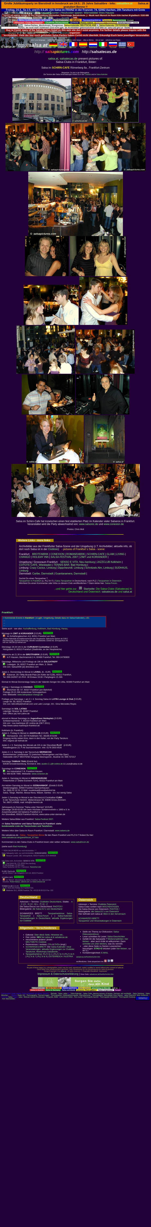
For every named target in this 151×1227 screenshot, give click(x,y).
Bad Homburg (53, 628)
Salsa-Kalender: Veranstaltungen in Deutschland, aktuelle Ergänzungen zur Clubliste (46, 918)
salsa (65, 993)
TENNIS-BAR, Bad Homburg (70, 564)
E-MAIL (104, 953)
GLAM (110, 554)
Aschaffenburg (29, 628)
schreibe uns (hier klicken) (95, 944)
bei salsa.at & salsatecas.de (52, 937)
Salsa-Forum (111, 583)
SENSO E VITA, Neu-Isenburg (77, 562)
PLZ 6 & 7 (31, 956)
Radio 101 (21, 995)
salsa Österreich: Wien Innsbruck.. (136, 995)
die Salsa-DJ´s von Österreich (105, 911)
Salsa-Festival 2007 (44, 819)
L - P (39, 904)
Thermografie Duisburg (127, 997)
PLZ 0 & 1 (47, 954)
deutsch (53, 46)
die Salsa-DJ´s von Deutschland (47, 909)
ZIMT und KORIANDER (93, 557)
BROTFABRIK (40, 554)
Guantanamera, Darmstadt (70, 573)
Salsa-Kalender (102, 74)
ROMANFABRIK (75, 554)
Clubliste (88, 74)
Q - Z (45, 904)
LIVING (120, 554)
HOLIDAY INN (40, 557)
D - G (26, 904)
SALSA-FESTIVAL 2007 (64, 557)
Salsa (60, 993)
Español (83, 46)
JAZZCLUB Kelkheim (109, 562)
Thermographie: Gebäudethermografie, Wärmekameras (71, 995)
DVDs (57, 944)
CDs (50, 944)
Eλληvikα (122, 46)
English (63, 46)
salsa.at (53, 58)
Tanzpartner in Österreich (109, 581)
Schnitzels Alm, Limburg (99, 567)
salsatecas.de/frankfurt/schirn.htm (13, 1)
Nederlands (93, 46)
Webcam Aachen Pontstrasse (34, 997)
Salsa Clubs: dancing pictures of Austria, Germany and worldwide (107, 993)
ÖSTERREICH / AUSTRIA (61, 956)
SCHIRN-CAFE (96, 554)
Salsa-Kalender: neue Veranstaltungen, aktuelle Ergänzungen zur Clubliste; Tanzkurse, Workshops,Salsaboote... (50, 949)
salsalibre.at (124, 3)
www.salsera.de (62, 830)
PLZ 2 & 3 (58, 954)
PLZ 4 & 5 (69, 954)
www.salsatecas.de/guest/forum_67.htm (20, 837)
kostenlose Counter (48, 12)
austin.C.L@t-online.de (52, 764)
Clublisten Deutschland (50, 901)
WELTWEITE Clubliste (36, 942)
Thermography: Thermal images (37, 995)
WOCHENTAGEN (110, 906)
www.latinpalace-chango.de (30, 694)
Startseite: (87, 588)
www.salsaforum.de (80, 842)
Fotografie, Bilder (52, 997)
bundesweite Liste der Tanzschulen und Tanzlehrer (27, 826)
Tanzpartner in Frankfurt (30, 581)
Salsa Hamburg (138, 993)
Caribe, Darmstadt (42, 573)
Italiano (103, 46)
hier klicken (121, 948)
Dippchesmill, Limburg (70, 567)
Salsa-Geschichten (116, 936)
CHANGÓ (24, 557)
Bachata (54, 993)
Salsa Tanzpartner (63, 581)
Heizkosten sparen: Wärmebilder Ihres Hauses (87, 12)
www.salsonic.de (88, 524)
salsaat (127, 591)
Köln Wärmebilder (8, 999)
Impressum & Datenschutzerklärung (58, 974)
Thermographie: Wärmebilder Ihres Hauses (107, 995)
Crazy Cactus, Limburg (43, 567)
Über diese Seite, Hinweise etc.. (49, 935)
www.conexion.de (114, 524)
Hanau (64, 628)
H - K (33, 904)
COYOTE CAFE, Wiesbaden (35, 564)
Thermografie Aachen (91, 997)
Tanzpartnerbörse (34, 954)
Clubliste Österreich (107, 904)
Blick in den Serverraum (115, 914)
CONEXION (57, 554)
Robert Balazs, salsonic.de (19, 882)
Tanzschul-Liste (35, 867)
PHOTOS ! (58, 906)
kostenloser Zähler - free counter (71, 997)
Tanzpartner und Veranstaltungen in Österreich (100, 921)
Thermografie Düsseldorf (109, 997)
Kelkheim (42, 628)
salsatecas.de (68, 58)
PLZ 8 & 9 (42, 956)
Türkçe (130, 46)
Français (73, 46)
